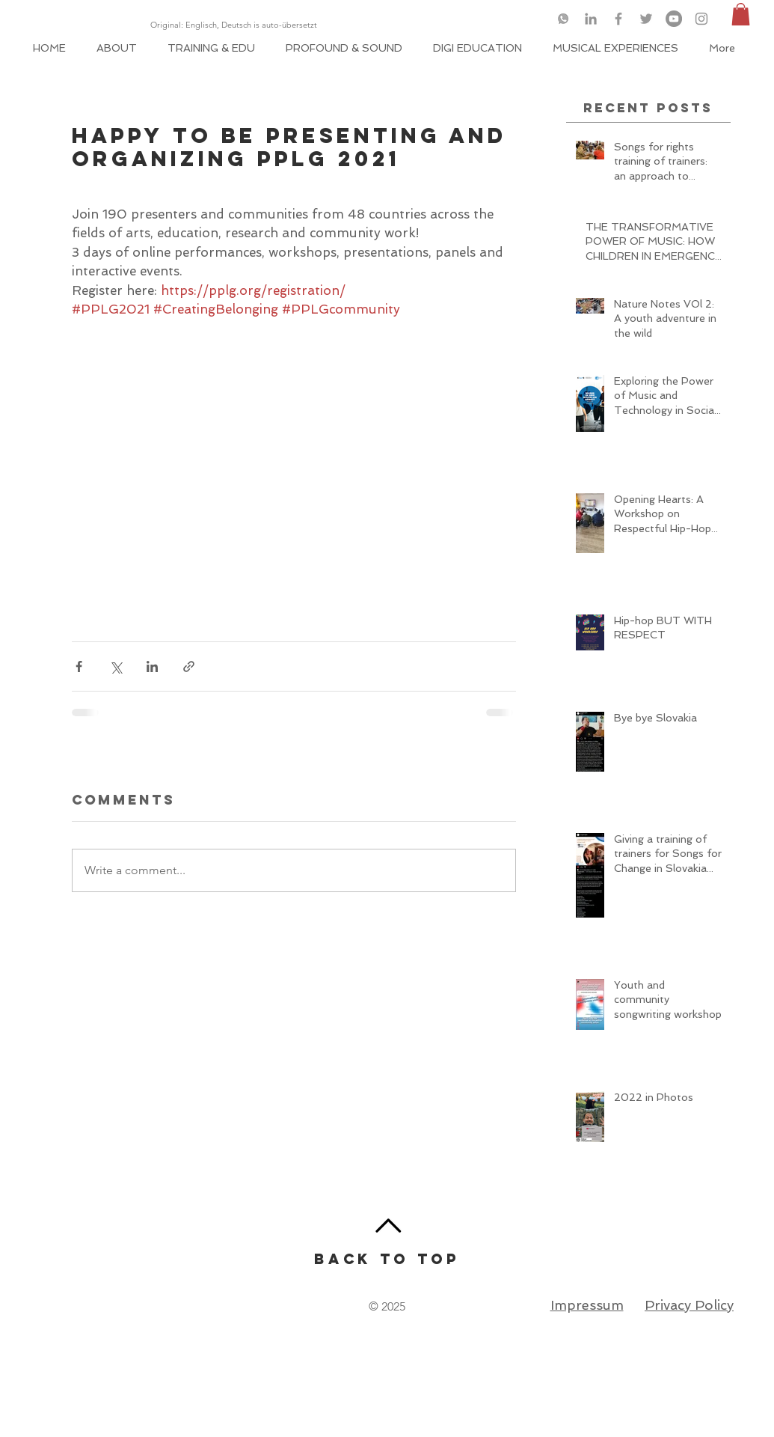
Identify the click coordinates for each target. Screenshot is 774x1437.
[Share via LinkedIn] (152, 666)
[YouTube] (674, 18)
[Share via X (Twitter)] (115, 666)
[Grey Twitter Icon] (646, 18)
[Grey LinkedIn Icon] (591, 18)
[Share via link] (189, 666)
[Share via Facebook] (79, 666)
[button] (740, 14)
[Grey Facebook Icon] (618, 18)
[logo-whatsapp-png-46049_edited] (563, 18)
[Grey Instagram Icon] (701, 18)
